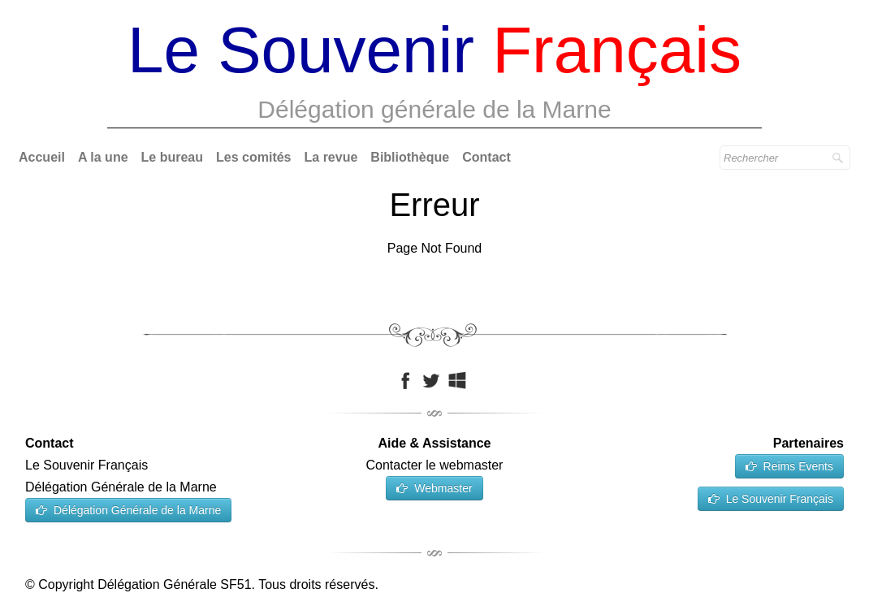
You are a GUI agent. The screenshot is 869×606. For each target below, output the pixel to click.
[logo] (434, 73)
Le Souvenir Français (770, 498)
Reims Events (789, 466)
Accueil (42, 157)
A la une (103, 157)
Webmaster (434, 488)
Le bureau (172, 157)
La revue (331, 157)
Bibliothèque (409, 157)
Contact (486, 157)
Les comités (253, 157)
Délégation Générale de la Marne (128, 510)
